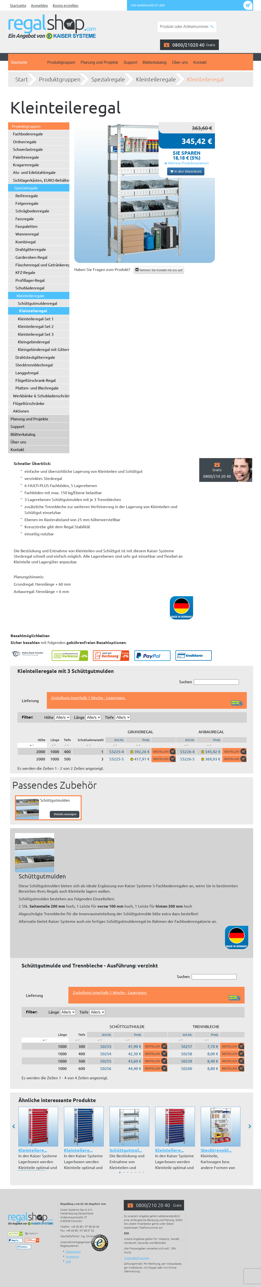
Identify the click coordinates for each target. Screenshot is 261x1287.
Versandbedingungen (136, 1258)
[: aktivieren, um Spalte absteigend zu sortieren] (32, 745)
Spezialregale (108, 79)
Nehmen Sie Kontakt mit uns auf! (159, 270)
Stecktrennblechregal (34, 364)
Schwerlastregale (28, 149)
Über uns (180, 62)
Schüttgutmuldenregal (37, 303)
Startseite (18, 5)
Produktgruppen (61, 62)
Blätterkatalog (155, 62)
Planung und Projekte (99, 62)
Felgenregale (26, 203)
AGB (68, 1261)
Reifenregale (26, 195)
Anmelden (39, 5)
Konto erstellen (65, 5)
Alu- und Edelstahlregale (34, 172)
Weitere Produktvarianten (188, 163)
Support (130, 62)
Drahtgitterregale (30, 249)
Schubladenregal (29, 287)
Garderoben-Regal (31, 257)
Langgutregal (26, 372)
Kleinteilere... (32, 1150)
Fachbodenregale (28, 133)
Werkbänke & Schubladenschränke (43, 395)
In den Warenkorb (185, 171)
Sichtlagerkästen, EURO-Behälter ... (43, 180)
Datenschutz (73, 1251)
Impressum (72, 1256)
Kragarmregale (26, 164)
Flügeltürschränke (28, 403)
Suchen (209, 682)
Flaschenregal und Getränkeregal (44, 264)
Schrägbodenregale (32, 210)
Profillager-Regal (30, 280)
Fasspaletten (26, 226)
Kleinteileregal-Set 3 (36, 334)
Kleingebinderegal (34, 341)
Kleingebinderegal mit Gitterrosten (48, 349)
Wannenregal (27, 233)
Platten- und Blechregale (37, 387)
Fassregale (24, 218)
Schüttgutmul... (126, 1150)
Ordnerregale (25, 141)
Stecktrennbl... (216, 1150)
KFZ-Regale (25, 272)
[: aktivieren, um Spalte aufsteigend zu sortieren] (54, 745)
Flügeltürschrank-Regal (35, 380)
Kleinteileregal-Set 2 (36, 326)
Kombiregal (25, 241)
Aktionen (21, 410)
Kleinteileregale (156, 79)
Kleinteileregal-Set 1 (36, 318)
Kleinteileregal (205, 79)
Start (21, 79)
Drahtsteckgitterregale (35, 357)
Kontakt (200, 62)
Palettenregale (26, 156)
